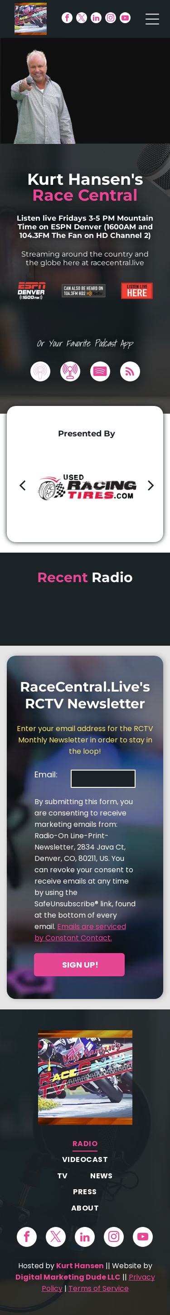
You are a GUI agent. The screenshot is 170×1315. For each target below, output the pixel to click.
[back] (22, 485)
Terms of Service (98, 1288)
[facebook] (67, 18)
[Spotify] (100, 372)
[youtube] (125, 18)
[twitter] (81, 18)
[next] (151, 485)
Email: (46, 774)
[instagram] (110, 18)
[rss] (130, 372)
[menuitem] (85, 1144)
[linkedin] (96, 18)
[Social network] (40, 372)
